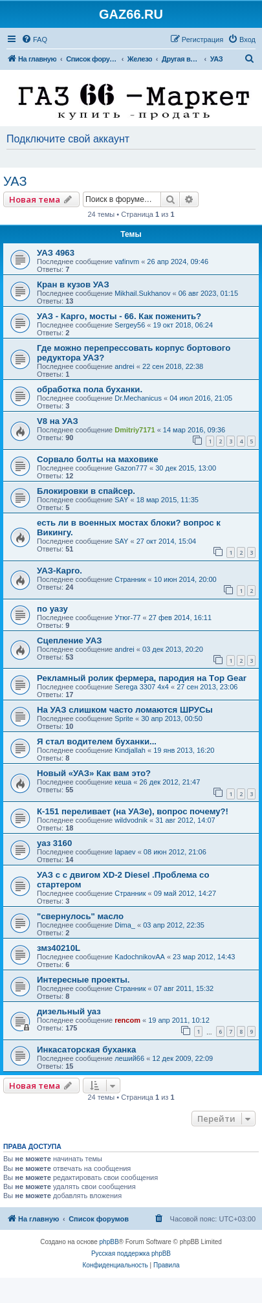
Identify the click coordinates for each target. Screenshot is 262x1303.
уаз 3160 (54, 843)
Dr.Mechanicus (138, 398)
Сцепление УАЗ (69, 640)
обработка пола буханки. (89, 389)
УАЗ (15, 181)
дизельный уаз (69, 1011)
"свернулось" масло (80, 916)
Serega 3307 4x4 (142, 687)
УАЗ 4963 (55, 253)
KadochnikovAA (140, 957)
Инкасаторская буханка (86, 1049)
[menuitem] (34, 39)
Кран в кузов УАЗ (73, 284)
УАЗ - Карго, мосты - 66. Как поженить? (119, 316)
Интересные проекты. (83, 980)
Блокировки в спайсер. (86, 491)
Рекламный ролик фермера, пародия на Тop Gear (141, 678)
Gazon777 (131, 468)
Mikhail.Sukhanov (142, 293)
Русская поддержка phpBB (131, 1253)
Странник (130, 579)
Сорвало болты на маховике (97, 459)
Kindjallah (130, 750)
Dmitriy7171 (135, 430)
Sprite (124, 718)
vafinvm (127, 261)
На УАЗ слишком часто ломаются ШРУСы (125, 710)
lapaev (125, 852)
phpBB (109, 1241)
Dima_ (125, 925)
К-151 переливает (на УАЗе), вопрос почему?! (132, 811)
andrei (125, 366)
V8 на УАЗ (57, 421)
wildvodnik (131, 820)
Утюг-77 (127, 617)
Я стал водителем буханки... (97, 741)
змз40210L (58, 948)
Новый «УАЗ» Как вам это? (94, 773)
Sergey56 (130, 325)
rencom (127, 1020)
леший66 (129, 1058)
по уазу (52, 609)
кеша (123, 782)
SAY (121, 500)
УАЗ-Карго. (59, 570)
